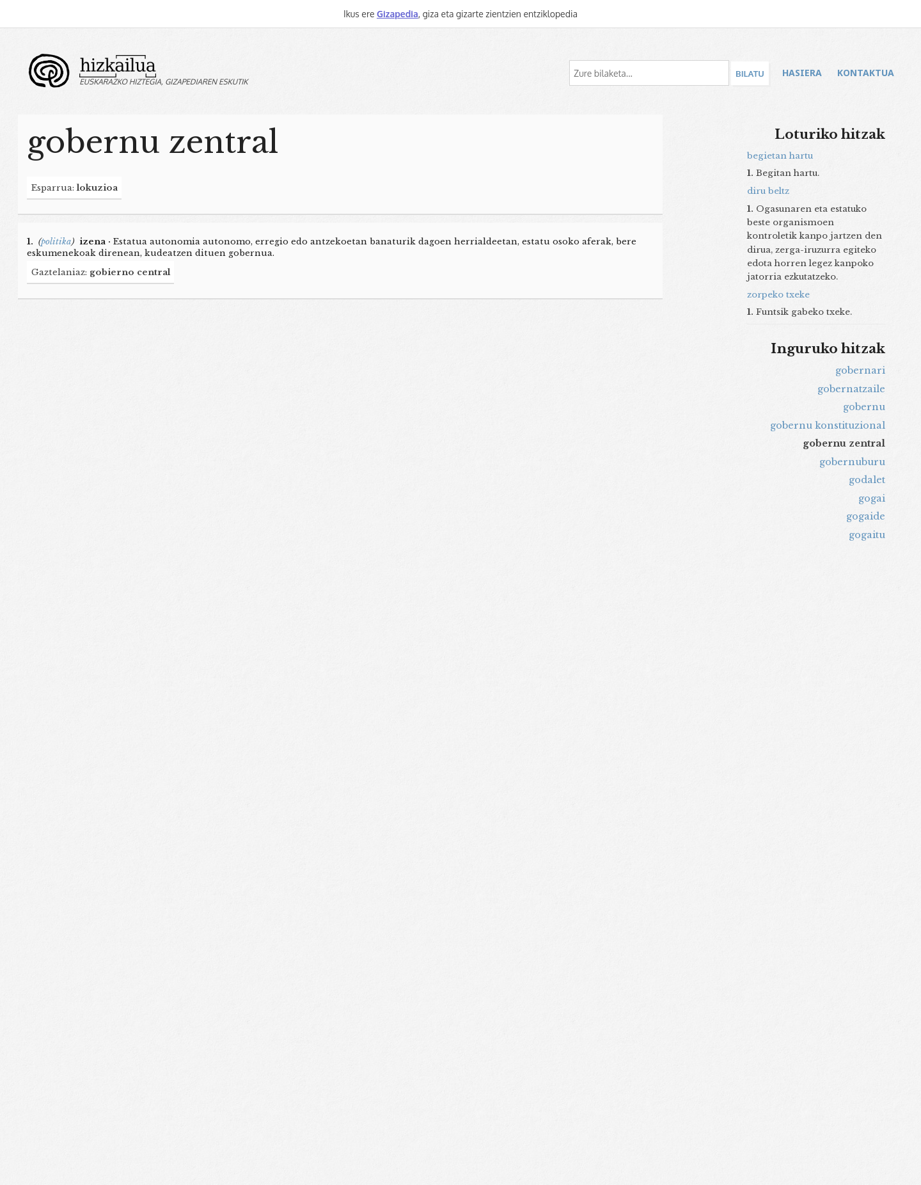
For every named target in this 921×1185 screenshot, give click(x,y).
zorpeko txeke (778, 294)
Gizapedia (397, 13)
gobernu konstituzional (827, 425)
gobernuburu (852, 462)
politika (56, 241)
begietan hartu (780, 155)
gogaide (865, 516)
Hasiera (802, 73)
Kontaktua (865, 73)
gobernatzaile (851, 389)
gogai (871, 498)
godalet (867, 480)
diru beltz (768, 191)
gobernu (864, 407)
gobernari (860, 370)
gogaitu (867, 535)
